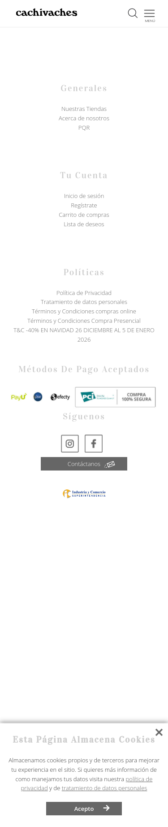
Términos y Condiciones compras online (84, 311)
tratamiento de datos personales (104, 788)
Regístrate (84, 205)
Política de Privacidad (84, 293)
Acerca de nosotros (84, 118)
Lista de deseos (84, 224)
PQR (84, 127)
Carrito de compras (84, 215)
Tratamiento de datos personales (84, 302)
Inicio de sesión (84, 196)
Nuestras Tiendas (84, 109)
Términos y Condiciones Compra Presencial (83, 321)
